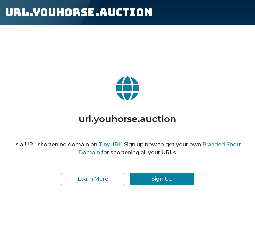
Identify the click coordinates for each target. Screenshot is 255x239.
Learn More (93, 179)
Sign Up (162, 179)
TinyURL (110, 144)
